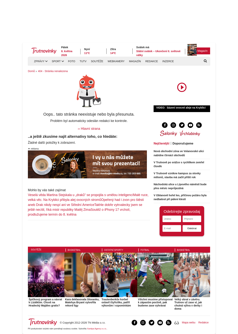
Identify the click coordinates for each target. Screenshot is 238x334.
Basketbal (74, 250)
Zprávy (39, 61)
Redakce (151, 61)
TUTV (83, 61)
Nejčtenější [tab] (161, 143)
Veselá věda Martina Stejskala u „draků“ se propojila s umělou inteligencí (80, 195)
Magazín (202, 50)
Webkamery (116, 61)
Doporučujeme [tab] (183, 143)
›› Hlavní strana (89, 129)
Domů (31, 71)
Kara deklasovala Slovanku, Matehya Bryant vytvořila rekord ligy (82, 302)
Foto (71, 61)
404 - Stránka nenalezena (53, 71)
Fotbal (145, 250)
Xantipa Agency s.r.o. (97, 328)
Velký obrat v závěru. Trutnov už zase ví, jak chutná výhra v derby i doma (188, 304)
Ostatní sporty (113, 250)
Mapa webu (188, 322)
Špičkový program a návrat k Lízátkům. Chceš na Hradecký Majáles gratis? (45, 302)
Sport (56, 61)
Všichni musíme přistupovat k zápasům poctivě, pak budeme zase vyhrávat (155, 302)
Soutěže (97, 61)
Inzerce (168, 61)
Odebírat (192, 228)
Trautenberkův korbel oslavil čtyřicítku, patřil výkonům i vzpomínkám (116, 302)
